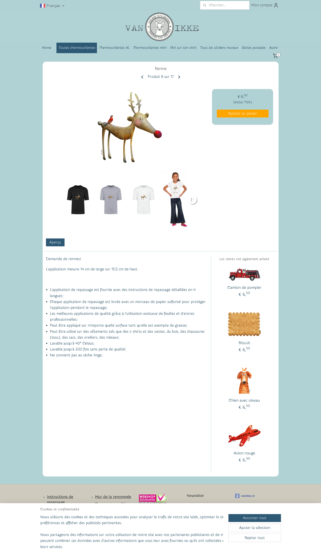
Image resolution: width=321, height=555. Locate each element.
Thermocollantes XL (114, 48)
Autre (273, 48)
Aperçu (55, 242)
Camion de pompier (244, 287)
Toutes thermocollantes (76, 48)
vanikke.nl (245, 496)
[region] (131, 534)
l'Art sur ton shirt (183, 48)
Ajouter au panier (242, 113)
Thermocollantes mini (149, 48)
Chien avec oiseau (244, 400)
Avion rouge (244, 453)
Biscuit (244, 343)
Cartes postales (253, 48)
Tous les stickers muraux (219, 48)
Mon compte (265, 5)
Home (46, 48)
